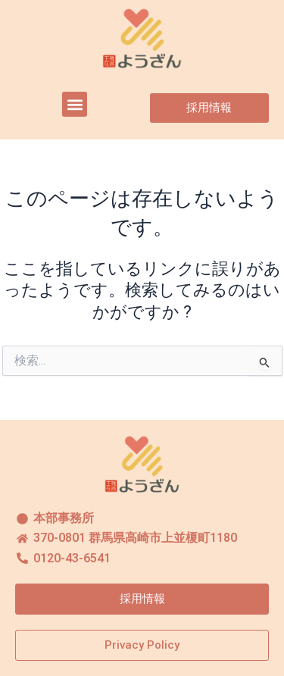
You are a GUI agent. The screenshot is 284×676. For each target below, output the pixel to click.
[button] (74, 104)
